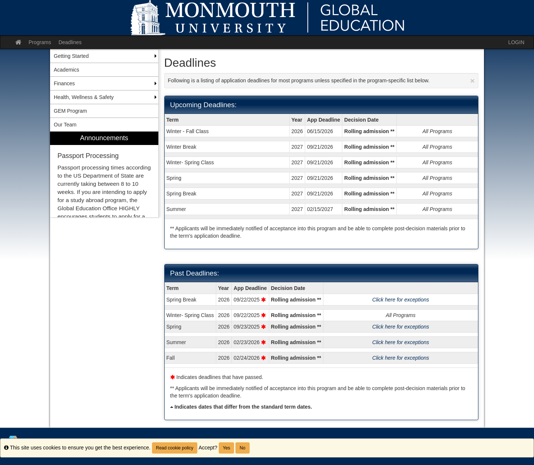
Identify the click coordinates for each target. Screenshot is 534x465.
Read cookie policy (175, 448)
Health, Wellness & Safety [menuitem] (84, 97)
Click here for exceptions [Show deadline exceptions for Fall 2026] (400, 358)
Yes (226, 448)
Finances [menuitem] (64, 83)
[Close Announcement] (472, 81)
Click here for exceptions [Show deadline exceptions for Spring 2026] (400, 327)
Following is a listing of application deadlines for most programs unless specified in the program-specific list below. (321, 80)
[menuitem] (104, 174)
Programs (40, 42)
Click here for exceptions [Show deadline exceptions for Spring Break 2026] (400, 300)
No (242, 448)
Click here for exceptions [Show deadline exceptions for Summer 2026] (400, 342)
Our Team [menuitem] (65, 125)
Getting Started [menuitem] (71, 56)
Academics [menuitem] (66, 70)
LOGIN (516, 42)
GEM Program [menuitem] (70, 111)
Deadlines (70, 42)
